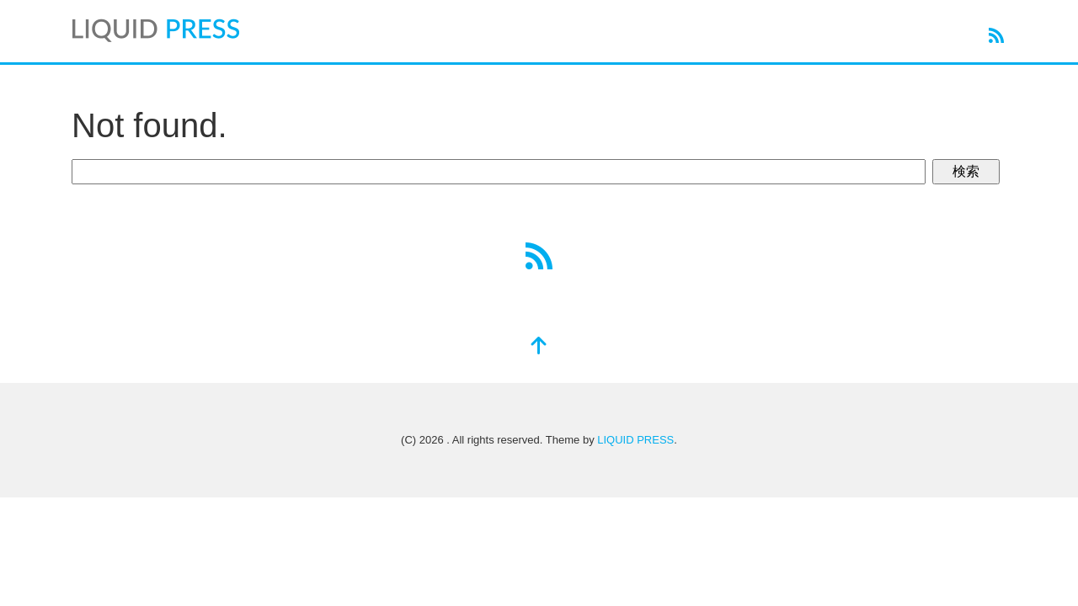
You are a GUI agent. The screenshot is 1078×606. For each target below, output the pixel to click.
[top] (539, 347)
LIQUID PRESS (635, 439)
